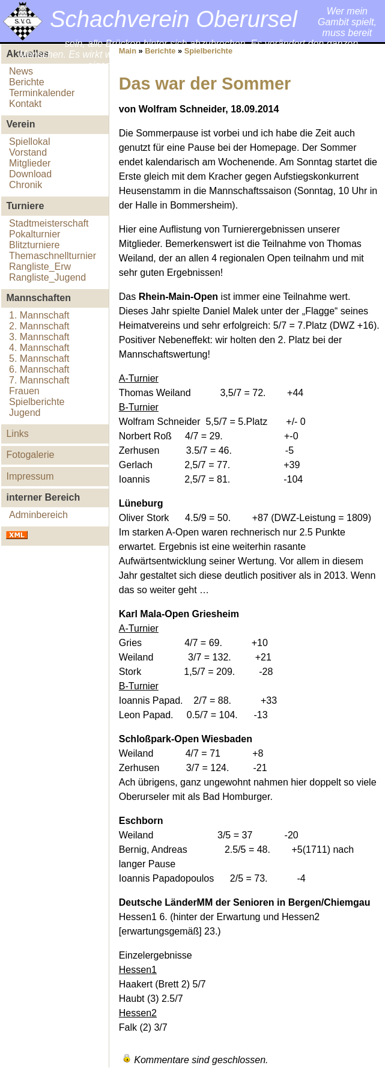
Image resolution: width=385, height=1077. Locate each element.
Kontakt (25, 104)
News (21, 71)
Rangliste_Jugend (47, 277)
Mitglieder (29, 163)
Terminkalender (41, 93)
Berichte (26, 82)
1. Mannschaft (39, 315)
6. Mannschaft (39, 369)
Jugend (25, 412)
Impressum (29, 476)
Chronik (25, 185)
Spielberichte (37, 402)
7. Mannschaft (39, 380)
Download (30, 174)
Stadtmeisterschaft (49, 223)
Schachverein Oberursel (173, 19)
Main (127, 50)
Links (17, 434)
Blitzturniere (34, 245)
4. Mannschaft (39, 348)
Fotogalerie (30, 455)
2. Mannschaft (39, 326)
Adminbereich (38, 515)
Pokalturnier (34, 234)
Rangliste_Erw (40, 266)
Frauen (24, 391)
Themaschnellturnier (52, 256)
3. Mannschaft (39, 337)
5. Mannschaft (39, 358)
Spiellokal (29, 141)
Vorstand (28, 152)
